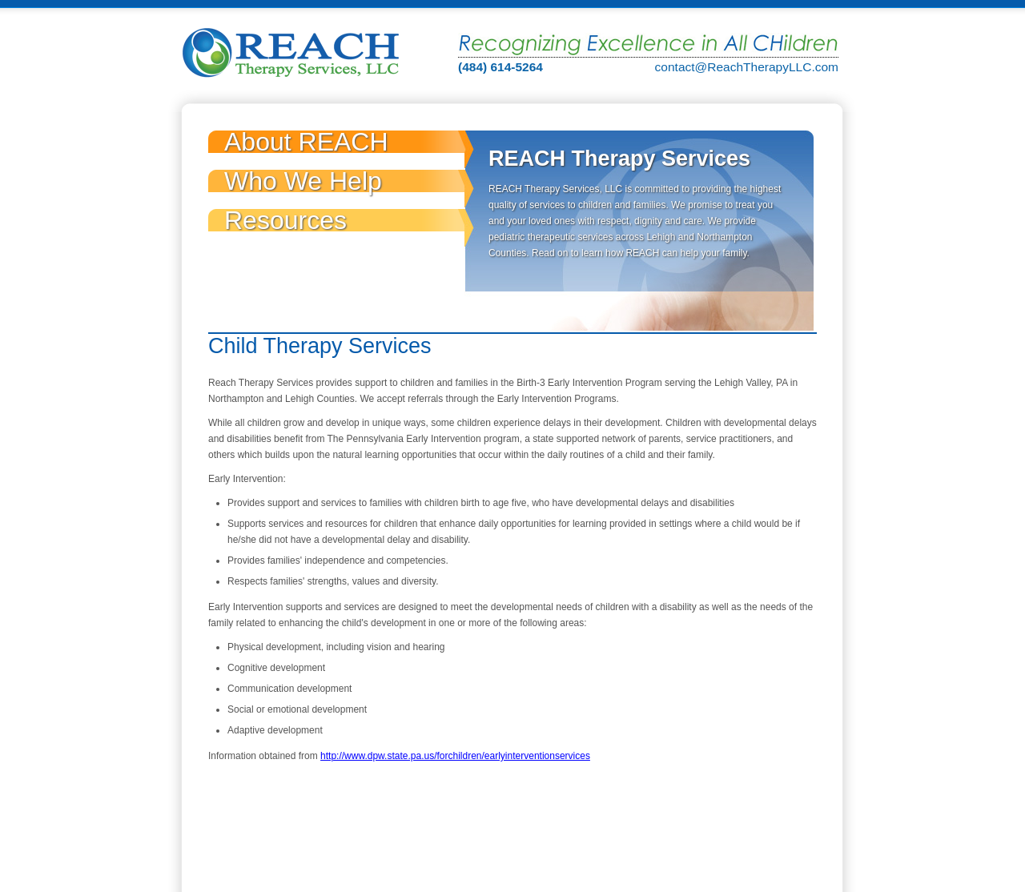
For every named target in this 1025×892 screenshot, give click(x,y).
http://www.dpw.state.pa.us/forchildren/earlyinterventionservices (455, 755)
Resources (285, 220)
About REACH (306, 142)
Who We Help (303, 181)
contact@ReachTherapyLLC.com (746, 67)
